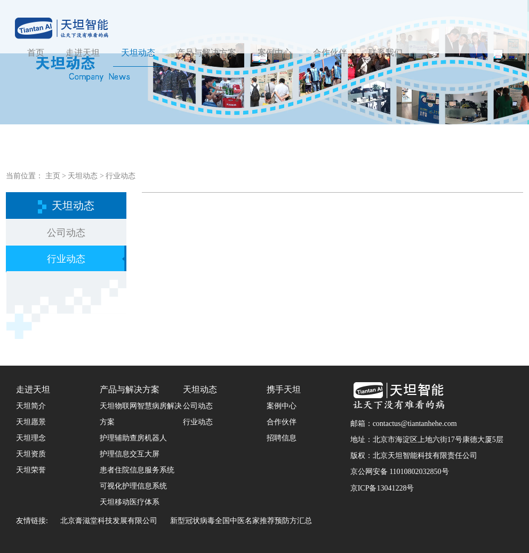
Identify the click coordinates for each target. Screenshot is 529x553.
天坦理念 (31, 438)
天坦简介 (31, 406)
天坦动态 (138, 52)
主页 (52, 176)
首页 (35, 52)
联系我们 (385, 52)
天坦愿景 (31, 422)
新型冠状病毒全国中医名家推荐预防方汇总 (241, 521)
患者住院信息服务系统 (137, 470)
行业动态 (120, 176)
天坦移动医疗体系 (129, 502)
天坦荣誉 (31, 470)
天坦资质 (31, 454)
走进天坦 (83, 52)
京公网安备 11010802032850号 (399, 472)
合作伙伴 (330, 52)
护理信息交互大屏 (129, 454)
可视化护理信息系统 (133, 486)
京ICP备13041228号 (382, 488)
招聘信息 (281, 438)
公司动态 (66, 232)
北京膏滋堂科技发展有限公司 (108, 521)
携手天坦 (284, 389)
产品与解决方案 (206, 52)
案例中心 (275, 52)
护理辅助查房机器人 (133, 438)
